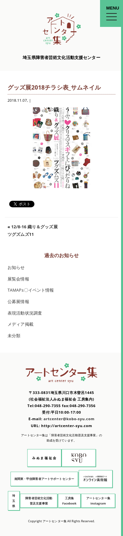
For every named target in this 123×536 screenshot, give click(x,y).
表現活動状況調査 (25, 313)
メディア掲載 (20, 324)
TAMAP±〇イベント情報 (31, 290)
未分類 (14, 336)
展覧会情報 (18, 279)
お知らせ (16, 267)
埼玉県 (13, 500)
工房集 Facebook (69, 500)
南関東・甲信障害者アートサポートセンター (44, 479)
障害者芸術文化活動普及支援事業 (38, 500)
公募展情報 (18, 301)
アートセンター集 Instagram (98, 500)
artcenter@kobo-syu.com (69, 418)
